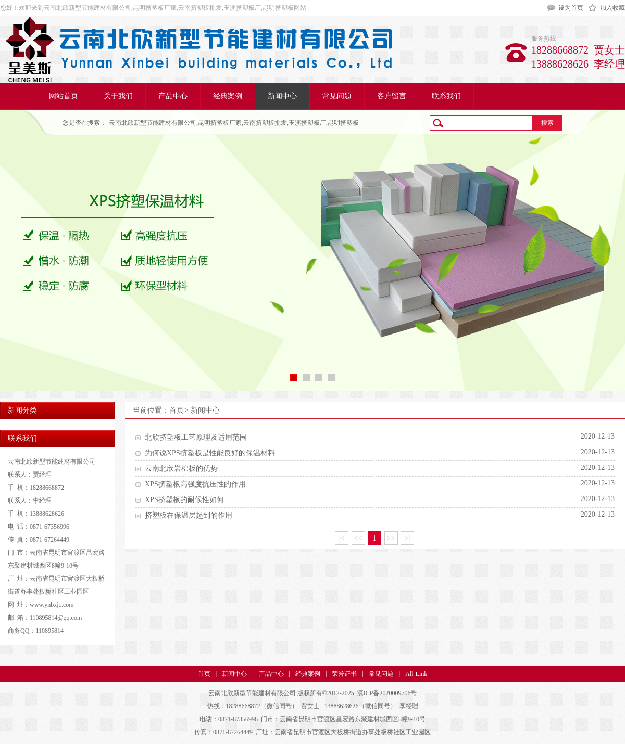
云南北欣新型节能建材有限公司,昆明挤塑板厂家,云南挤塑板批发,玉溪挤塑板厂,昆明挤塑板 (234, 122)
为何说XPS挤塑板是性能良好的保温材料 (210, 453)
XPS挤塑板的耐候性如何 (184, 500)
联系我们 (446, 96)
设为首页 (570, 7)
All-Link (416, 673)
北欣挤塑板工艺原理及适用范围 (196, 437)
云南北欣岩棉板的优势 (181, 468)
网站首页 (63, 96)
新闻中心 (282, 96)
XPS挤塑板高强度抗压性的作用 (195, 484)
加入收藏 (612, 7)
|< (342, 538)
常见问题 (337, 96)
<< (358, 538)
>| (407, 538)
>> (391, 538)
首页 (176, 410)
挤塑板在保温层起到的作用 (188, 515)
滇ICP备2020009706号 (387, 693)
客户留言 (391, 96)
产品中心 (173, 96)
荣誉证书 (344, 673)
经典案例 (227, 96)
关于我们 (118, 96)
